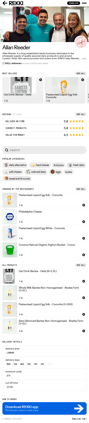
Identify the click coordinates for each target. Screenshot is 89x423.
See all (81, 73)
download (73, 3)
